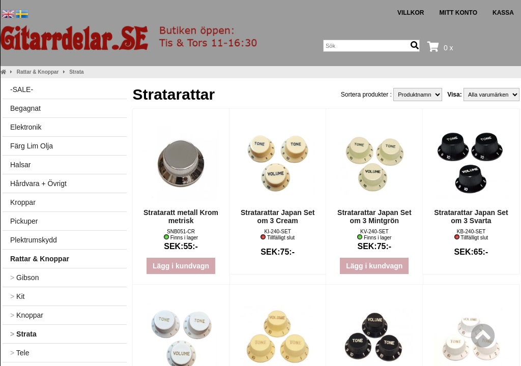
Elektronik (25, 127)
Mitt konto (458, 12)
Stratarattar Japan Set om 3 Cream (278, 216)
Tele (20, 353)
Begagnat (25, 108)
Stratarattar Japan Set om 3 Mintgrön (374, 216)
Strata (76, 72)
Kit (17, 296)
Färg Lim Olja (31, 146)
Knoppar (26, 315)
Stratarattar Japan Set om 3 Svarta (471, 216)
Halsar (20, 165)
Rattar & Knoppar (38, 72)
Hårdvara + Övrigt (38, 183)
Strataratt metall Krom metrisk (180, 216)
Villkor (410, 12)
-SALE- (21, 89)
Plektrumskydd (33, 240)
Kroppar (23, 202)
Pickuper (24, 221)
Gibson (24, 277)
